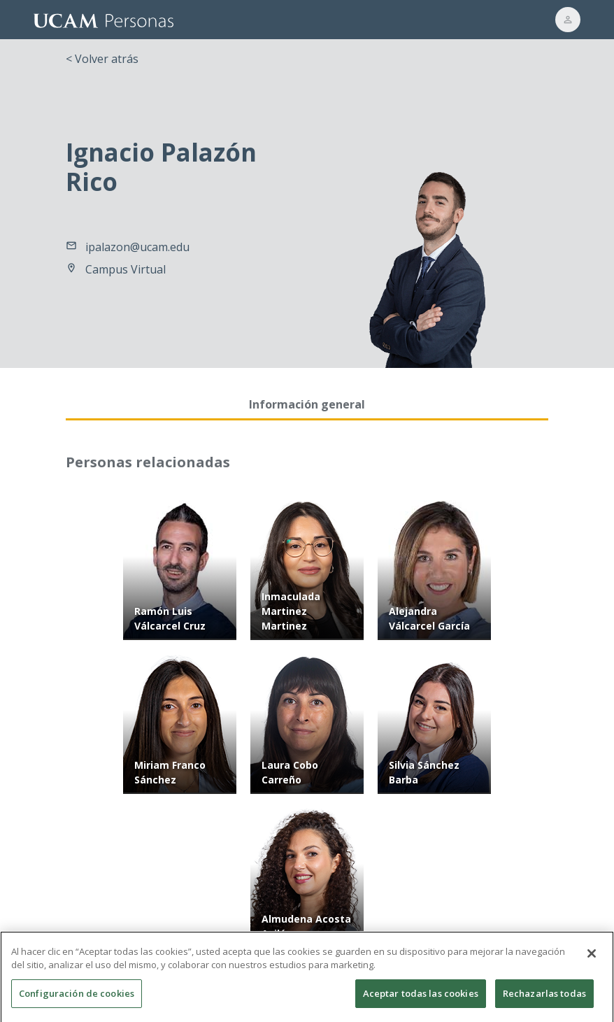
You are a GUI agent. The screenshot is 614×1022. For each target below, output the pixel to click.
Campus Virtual (125, 269)
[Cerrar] (591, 961)
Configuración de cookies (76, 1001)
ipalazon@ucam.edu (137, 247)
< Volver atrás (102, 58)
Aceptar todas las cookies (420, 1001)
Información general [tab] (307, 404)
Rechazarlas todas (544, 1001)
